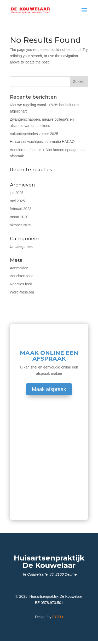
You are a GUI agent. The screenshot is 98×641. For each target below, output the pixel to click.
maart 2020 (19, 217)
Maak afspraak (49, 389)
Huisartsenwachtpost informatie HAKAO (42, 142)
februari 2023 (21, 209)
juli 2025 (17, 193)
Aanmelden (19, 268)
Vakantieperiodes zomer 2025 (34, 134)
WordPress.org (22, 292)
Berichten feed (21, 276)
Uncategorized (21, 246)
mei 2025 (17, 201)
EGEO (57, 617)
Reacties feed (21, 284)
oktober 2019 (20, 225)
